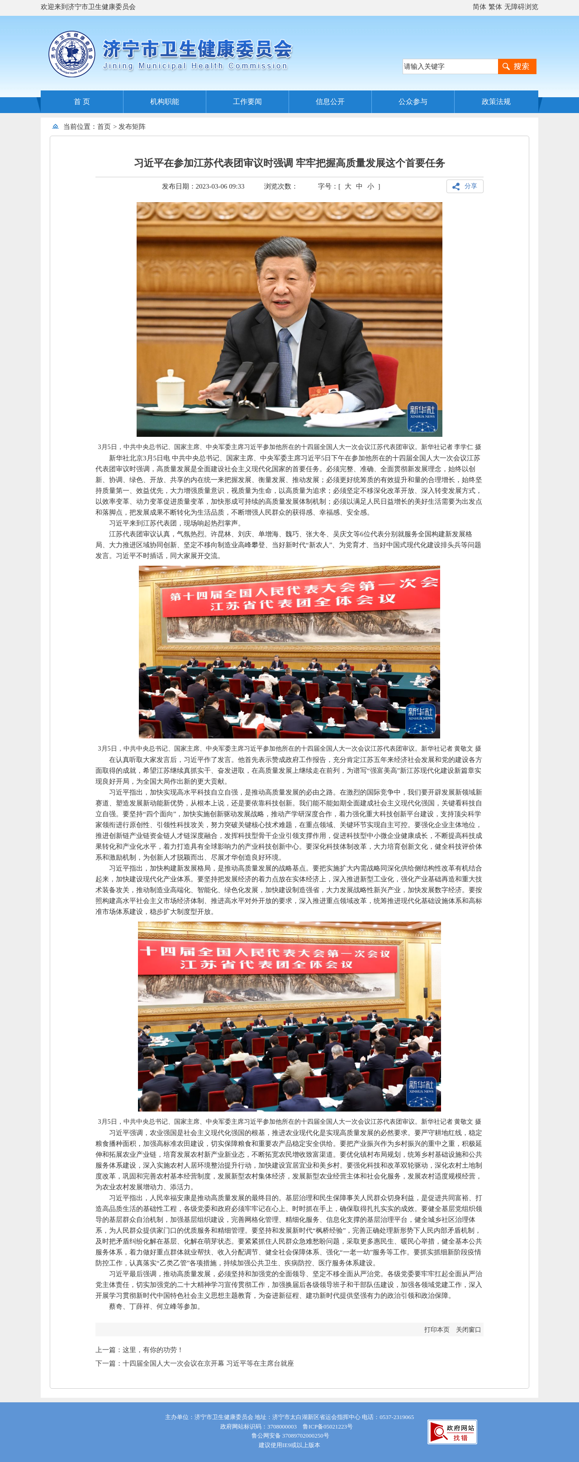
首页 (104, 126)
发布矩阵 (132, 126)
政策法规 (496, 101)
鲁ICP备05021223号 (328, 1426)
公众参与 (413, 101)
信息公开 (330, 101)
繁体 (495, 6)
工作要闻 (247, 101)
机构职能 (164, 101)
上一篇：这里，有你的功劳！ (139, 1349)
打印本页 (437, 1329)
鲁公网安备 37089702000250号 (289, 1435)
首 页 (82, 101)
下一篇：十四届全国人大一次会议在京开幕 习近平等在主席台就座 (194, 1363)
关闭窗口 (468, 1329)
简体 (479, 6)
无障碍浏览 (521, 6)
